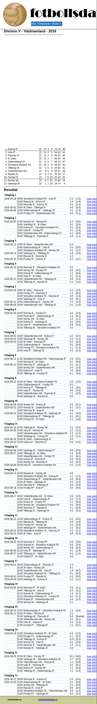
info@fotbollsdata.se (48, 700)
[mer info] (92, 199)
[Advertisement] (79, 88)
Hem (34, 24)
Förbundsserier (44, 24)
